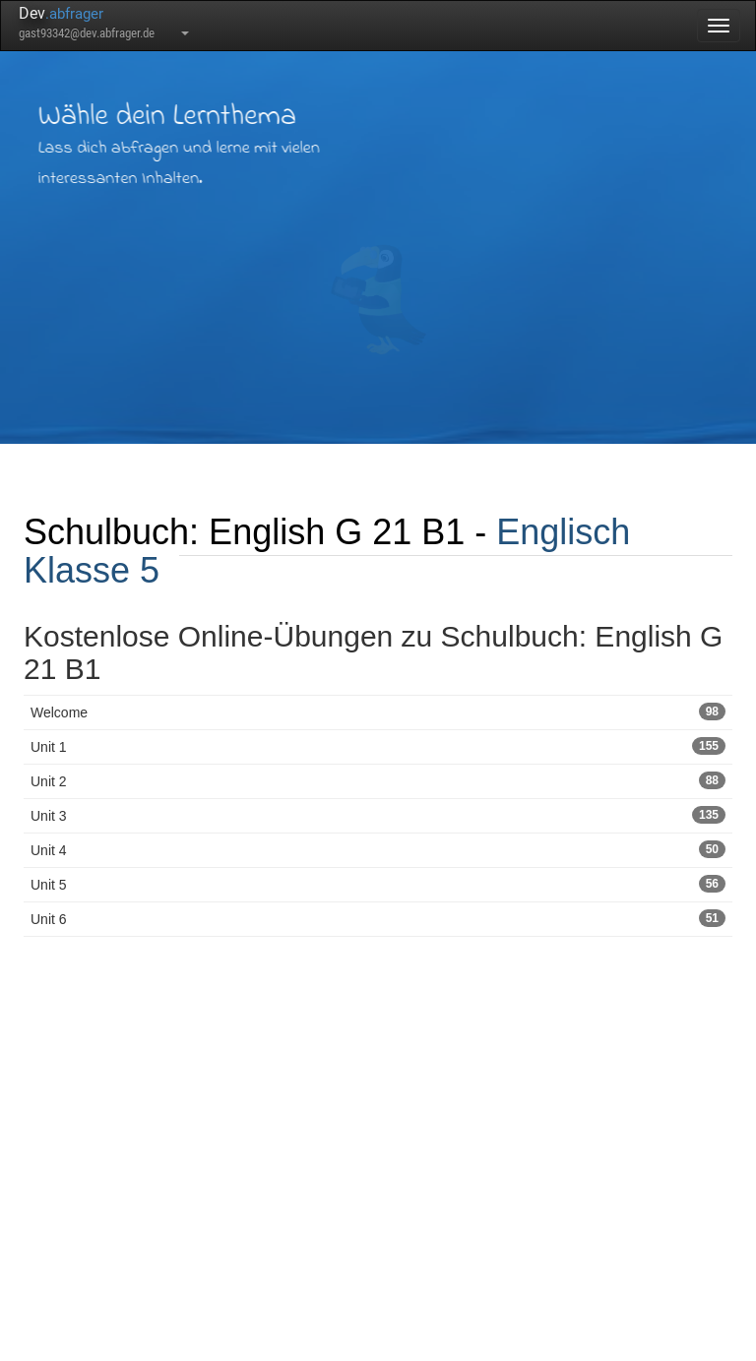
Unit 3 (378, 815)
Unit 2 (378, 780)
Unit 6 (378, 918)
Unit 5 (378, 884)
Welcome (378, 711)
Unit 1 (378, 746)
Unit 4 (378, 849)
